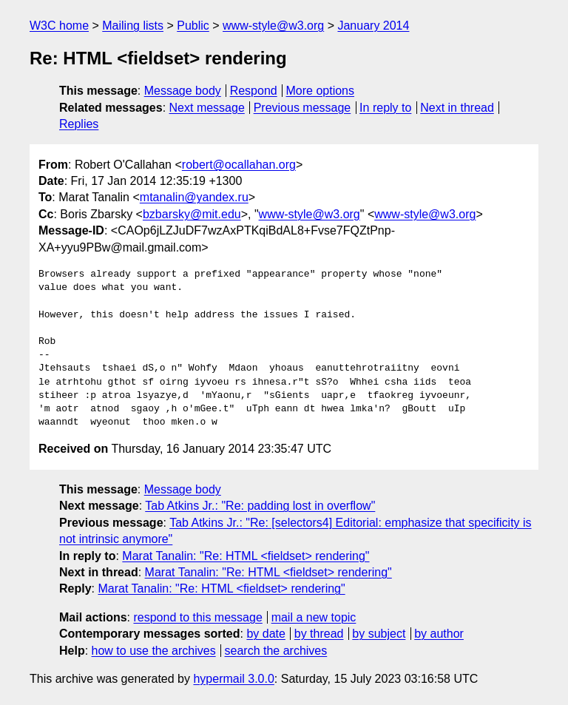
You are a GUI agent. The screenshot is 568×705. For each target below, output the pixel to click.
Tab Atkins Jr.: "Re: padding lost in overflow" (260, 505)
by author (439, 633)
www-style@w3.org (273, 25)
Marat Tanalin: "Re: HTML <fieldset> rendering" (245, 556)
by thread (319, 633)
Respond (253, 90)
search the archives (276, 650)
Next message (207, 107)
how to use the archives (154, 650)
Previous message (302, 107)
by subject (378, 633)
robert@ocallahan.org (239, 164)
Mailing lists (132, 25)
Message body (182, 90)
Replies (78, 124)
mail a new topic (313, 617)
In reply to (385, 107)
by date (265, 633)
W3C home (59, 25)
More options (320, 90)
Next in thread (457, 107)
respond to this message (197, 617)
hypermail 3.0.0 (233, 678)
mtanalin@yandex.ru (194, 197)
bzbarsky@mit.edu (192, 214)
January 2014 (373, 25)
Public (193, 25)
